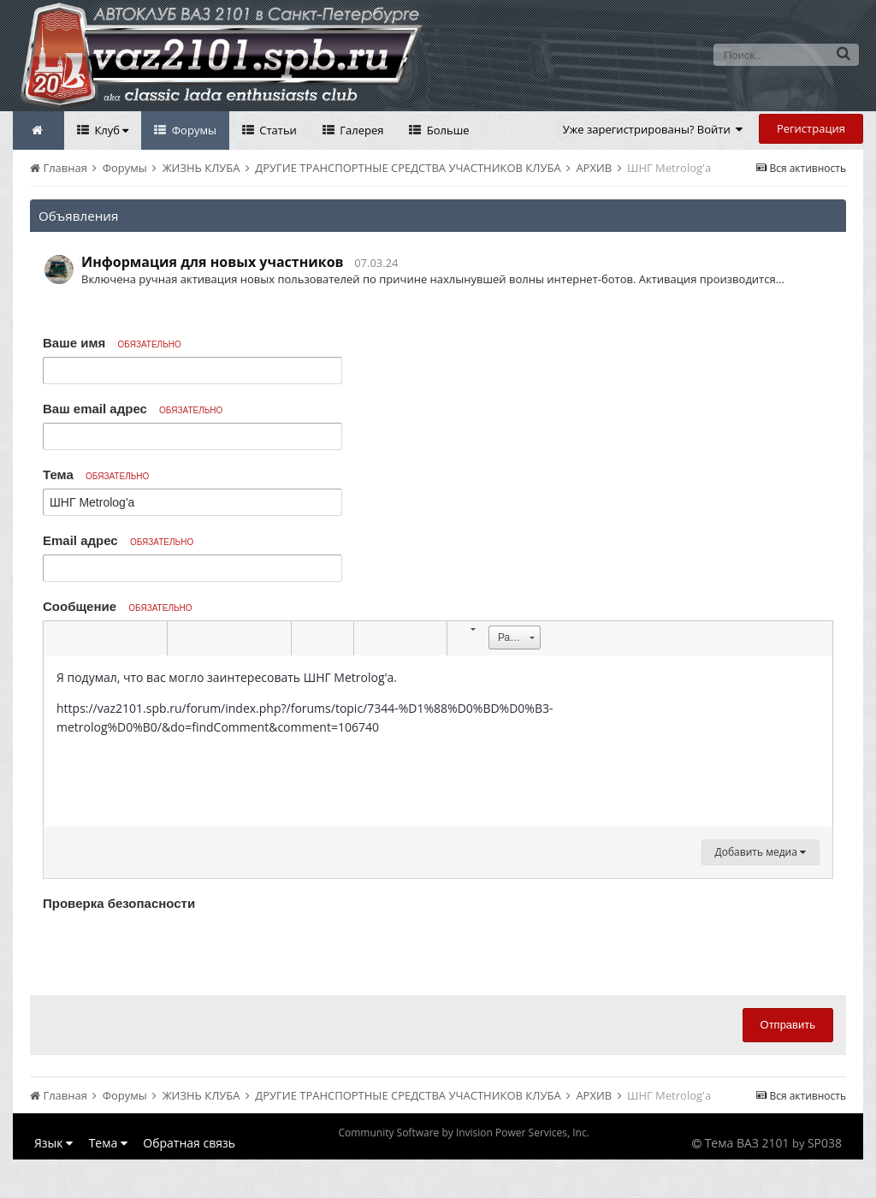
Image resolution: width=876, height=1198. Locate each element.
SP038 (825, 1143)
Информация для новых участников (212, 261)
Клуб (110, 130)
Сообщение (117, 606)
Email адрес (118, 540)
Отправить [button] (788, 1024)
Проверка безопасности (119, 903)
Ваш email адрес (132, 408)
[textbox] (438, 741)
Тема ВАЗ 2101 (747, 1143)
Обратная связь (189, 1143)
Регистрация (811, 128)
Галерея (360, 130)
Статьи (277, 130)
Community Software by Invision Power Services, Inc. (463, 1132)
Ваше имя (112, 342)
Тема (96, 474)
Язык (53, 1143)
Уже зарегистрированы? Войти (653, 129)
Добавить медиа (760, 852)
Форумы (192, 130)
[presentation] (173, 949)
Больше (446, 130)
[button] (59, 638)
